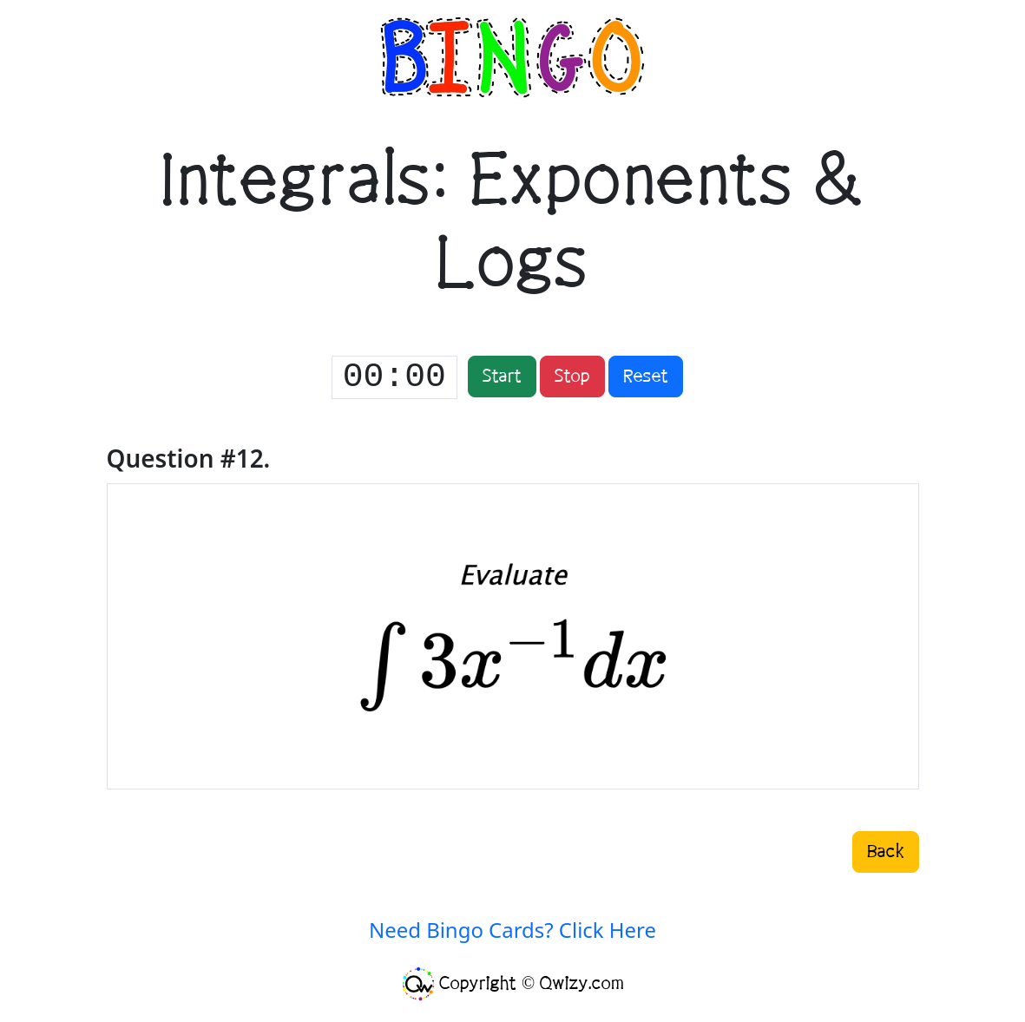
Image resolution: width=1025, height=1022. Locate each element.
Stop (572, 376)
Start (502, 376)
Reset (645, 376)
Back (885, 852)
